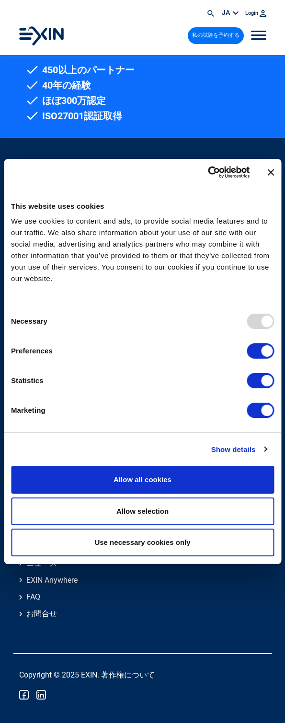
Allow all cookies (142, 479)
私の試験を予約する (215, 35)
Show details (233, 449)
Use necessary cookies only (142, 542)
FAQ (33, 596)
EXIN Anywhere (52, 580)
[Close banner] (270, 172)
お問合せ (41, 613)
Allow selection (142, 511)
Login (255, 13)
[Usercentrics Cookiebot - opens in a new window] (208, 172)
